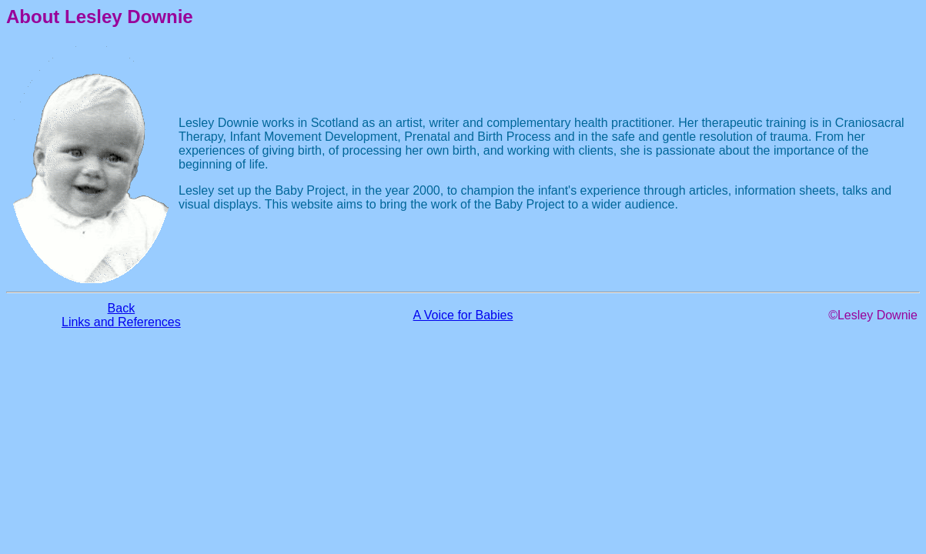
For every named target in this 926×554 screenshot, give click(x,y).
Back (121, 308)
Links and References (121, 322)
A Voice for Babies (463, 315)
